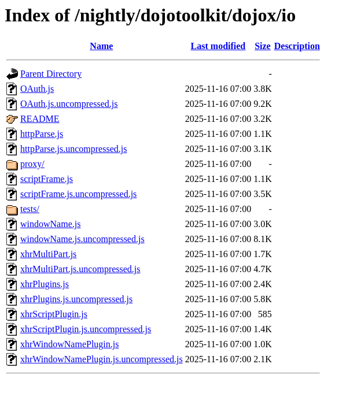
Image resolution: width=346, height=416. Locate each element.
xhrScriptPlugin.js (53, 314)
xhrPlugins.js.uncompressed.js (76, 299)
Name (101, 46)
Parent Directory (51, 74)
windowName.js (50, 224)
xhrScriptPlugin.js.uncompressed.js (85, 329)
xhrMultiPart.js (48, 254)
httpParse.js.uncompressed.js (73, 149)
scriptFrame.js (46, 179)
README (40, 119)
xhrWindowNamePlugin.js (69, 344)
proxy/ (32, 164)
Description (297, 46)
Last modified (218, 46)
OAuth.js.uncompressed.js (68, 104)
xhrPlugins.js (44, 284)
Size (263, 46)
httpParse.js (41, 134)
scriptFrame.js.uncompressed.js (78, 194)
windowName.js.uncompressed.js (82, 239)
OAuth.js (37, 89)
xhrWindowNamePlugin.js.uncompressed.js (101, 359)
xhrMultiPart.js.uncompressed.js (80, 269)
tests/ (29, 209)
